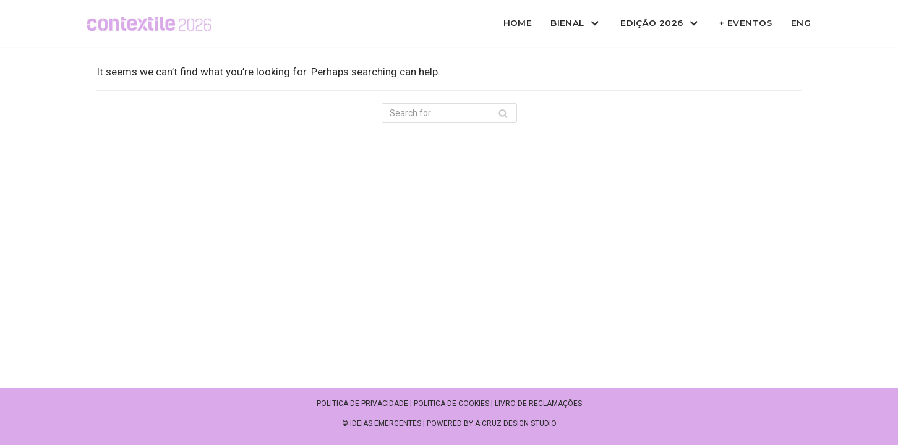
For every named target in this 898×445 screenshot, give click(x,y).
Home (517, 23)
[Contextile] (149, 24)
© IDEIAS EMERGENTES (381, 423)
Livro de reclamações (538, 403)
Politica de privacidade (362, 403)
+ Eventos (745, 23)
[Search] (449, 113)
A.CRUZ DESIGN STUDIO (516, 423)
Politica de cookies (451, 403)
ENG (801, 23)
